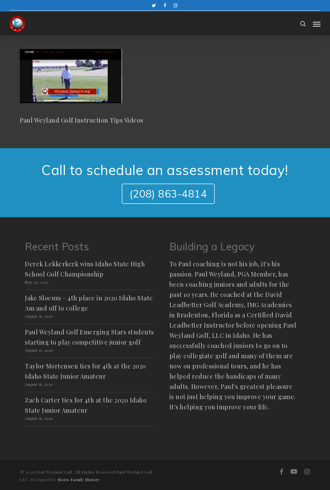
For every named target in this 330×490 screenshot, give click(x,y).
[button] (316, 23)
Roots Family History (79, 479)
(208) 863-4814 (168, 193)
